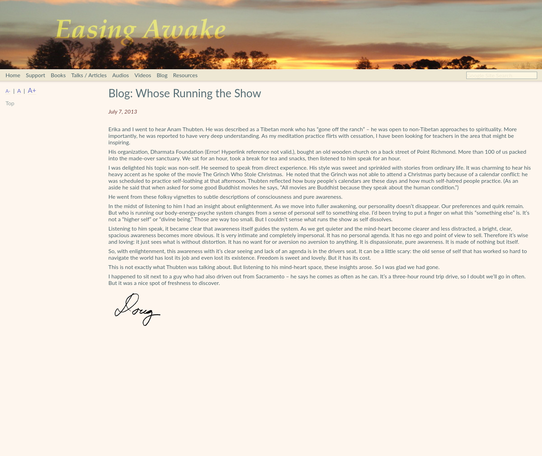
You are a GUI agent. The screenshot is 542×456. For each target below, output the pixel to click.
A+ (32, 90)
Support (35, 75)
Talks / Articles (89, 75)
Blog (162, 75)
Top (10, 103)
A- (8, 91)
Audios (120, 75)
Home (13, 75)
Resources (185, 75)
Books (58, 75)
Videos (142, 75)
